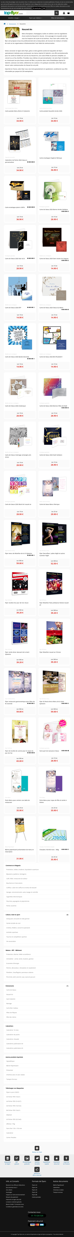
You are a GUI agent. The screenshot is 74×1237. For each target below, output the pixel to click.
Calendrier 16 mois (12, 1030)
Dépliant (9, 1115)
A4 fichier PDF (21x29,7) (13, 1101)
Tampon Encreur (11, 1079)
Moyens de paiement (12, 1197)
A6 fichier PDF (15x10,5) (13, 1106)
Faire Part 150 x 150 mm (14, 1128)
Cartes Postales (11, 1137)
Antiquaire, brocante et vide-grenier (18, 919)
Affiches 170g (10, 1124)
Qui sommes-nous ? (11, 1187)
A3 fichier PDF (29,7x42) (13, 1119)
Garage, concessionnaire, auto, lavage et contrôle (22, 892)
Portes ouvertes (11, 906)
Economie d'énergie (12, 963)
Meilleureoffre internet (37, 1171)
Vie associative (11, 941)
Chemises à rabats (58, 1190)
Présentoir (9, 1070)
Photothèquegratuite (27, 1160)
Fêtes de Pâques (11, 1012)
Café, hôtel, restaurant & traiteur (16, 878)
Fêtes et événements (58, 18)
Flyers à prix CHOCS (12, 1092)
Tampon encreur (58, 1192)
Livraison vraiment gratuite (13, 1202)
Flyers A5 (34, 1190)
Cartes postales (36, 1197)
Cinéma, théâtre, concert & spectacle (18, 928)
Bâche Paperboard (12, 1066)
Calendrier (9, 1133)
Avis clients (9, 1190)
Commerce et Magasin (13, 865)
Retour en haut (37, 1149)
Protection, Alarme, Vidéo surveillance (18, 954)
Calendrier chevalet (12, 1039)
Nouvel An (9, 994)
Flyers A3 (34, 1185)
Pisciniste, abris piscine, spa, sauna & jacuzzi (20, 977)
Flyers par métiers (35, 18)
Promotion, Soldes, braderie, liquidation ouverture (22, 869)
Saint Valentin (10, 999)
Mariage (9, 1003)
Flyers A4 (34, 1187)
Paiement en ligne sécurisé (13, 1199)
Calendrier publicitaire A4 (14, 1044)
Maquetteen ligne (7, 1160)
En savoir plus (37, 8)
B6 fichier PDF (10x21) (13, 1110)
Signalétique (10, 1061)
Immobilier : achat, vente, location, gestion (20, 959)
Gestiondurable (37, 1160)
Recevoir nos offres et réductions (15, 1185)
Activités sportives (12, 932)
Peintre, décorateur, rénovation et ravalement (21, 968)
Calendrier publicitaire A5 (14, 1048)
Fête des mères (11, 1017)
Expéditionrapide (46, 1160)
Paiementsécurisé (57, 1160)
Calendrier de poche (13, 1034)
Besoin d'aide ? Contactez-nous (15, 1204)
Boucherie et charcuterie (14, 883)
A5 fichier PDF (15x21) (13, 1097)
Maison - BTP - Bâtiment (14, 950)
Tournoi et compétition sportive (16, 937)
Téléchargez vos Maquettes (15, 1088)
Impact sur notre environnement (15, 1195)
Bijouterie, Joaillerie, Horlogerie (16, 874)
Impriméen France (66, 1160)
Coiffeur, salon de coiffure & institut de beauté (21, 888)
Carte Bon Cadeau (12, 1008)
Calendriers (9, 1026)
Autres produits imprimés (14, 1057)
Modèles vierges (14, 18)
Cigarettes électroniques (14, 897)
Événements (37, 986)
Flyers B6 (34, 1195)
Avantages (9, 1192)
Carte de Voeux (11, 990)
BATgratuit (16, 1160)
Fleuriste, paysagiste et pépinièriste (17, 901)
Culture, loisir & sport (37, 914)
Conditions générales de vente (14, 1207)
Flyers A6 (34, 1192)
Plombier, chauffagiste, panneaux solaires (19, 972)
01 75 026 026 (37, 1215)
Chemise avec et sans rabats (15, 1075)
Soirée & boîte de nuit (13, 923)
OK (44, 8)
